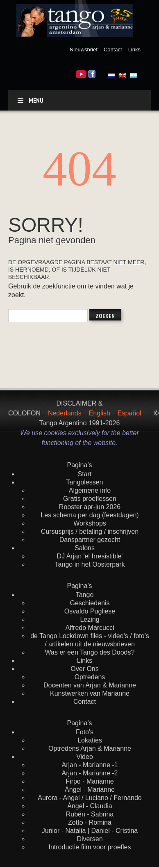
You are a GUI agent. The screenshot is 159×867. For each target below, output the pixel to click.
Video (84, 756)
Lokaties (89, 740)
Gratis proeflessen (89, 498)
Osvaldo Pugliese (90, 611)
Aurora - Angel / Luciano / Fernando (90, 797)
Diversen (89, 838)
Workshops (89, 523)
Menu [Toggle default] (29, 100)
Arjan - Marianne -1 (90, 764)
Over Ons (84, 668)
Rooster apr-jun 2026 (89, 506)
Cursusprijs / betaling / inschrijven (90, 531)
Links (134, 49)
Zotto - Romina (89, 822)
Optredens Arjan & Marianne (89, 748)
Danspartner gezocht (89, 539)
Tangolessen (84, 482)
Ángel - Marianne (90, 789)
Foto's (84, 732)
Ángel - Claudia (89, 805)
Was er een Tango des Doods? (90, 652)
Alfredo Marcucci (89, 627)
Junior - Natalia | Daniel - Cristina (90, 830)
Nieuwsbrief (84, 49)
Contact (113, 49)
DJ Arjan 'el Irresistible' (90, 556)
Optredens (90, 676)
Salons (85, 547)
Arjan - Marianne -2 (90, 773)
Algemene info (90, 490)
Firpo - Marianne (90, 781)
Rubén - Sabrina (90, 814)
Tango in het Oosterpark (90, 564)
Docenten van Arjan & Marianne (89, 685)
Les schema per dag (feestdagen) (90, 515)
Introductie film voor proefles (90, 847)
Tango (85, 594)
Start (85, 473)
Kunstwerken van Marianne (89, 693)
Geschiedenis (90, 603)
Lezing (89, 619)
